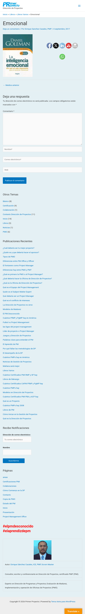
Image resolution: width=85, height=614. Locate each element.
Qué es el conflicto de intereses (16, 300)
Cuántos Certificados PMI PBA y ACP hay (20, 397)
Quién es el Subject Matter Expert (17, 292)
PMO (5, 232)
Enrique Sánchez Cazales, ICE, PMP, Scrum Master (32, 564)
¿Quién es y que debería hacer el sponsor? (21, 252)
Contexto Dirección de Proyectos (17, 214)
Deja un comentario (11, 29)
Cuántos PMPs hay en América (16, 357)
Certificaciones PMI (11, 482)
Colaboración (8, 210)
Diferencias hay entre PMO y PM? (17, 270)
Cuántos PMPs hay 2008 (13, 405)
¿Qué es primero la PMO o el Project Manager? (23, 274)
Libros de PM (8, 410)
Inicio (5, 219)
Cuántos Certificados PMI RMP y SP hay (20, 375)
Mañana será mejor (11, 366)
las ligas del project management (17, 327)
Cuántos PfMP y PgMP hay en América (19, 318)
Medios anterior (11, 85)
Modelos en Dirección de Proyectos (18, 392)
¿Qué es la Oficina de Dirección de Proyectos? (22, 283)
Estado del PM (9, 503)
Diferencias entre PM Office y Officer (18, 261)
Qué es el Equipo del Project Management (21, 287)
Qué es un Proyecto (11, 401)
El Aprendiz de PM (11, 344)
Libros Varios (8, 370)
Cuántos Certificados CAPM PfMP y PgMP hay (23, 384)
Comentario (8, 111)
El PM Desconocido (11, 313)
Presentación (8, 512)
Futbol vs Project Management (16, 322)
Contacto (7, 495)
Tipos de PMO (9, 257)
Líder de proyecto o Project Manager (18, 331)
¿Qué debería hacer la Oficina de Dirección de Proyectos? (27, 279)
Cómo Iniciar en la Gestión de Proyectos (20, 414)
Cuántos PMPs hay (11, 388)
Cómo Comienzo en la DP (14, 490)
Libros (5, 223)
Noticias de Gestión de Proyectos (17, 362)
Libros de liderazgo (11, 379)
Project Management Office (14, 517)
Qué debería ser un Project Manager (18, 296)
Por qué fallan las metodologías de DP (19, 348)
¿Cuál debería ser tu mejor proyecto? (18, 248)
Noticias (6, 227)
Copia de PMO (9, 499)
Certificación (8, 205)
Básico (6, 201)
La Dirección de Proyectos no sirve (18, 305)
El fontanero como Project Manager (18, 265)
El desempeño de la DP (13, 353)
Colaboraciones (9, 486)
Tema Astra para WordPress (63, 601)
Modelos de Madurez (12, 309)
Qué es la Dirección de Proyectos (17, 418)
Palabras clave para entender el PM (18, 340)
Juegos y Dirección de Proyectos (17, 335)
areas (5, 477)
